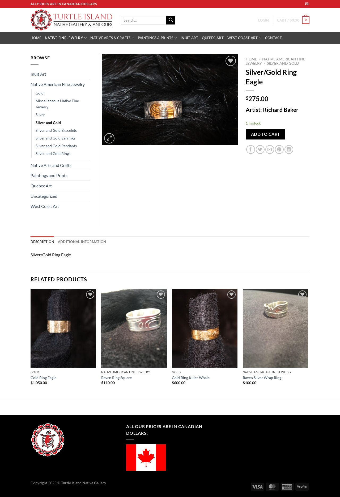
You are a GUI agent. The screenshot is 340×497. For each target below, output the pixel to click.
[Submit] (170, 20)
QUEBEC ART (213, 38)
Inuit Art (38, 73)
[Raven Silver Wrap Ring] (275, 328)
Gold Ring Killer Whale (191, 377)
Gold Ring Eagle (43, 377)
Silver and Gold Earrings (55, 138)
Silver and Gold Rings (53, 153)
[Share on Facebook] (250, 149)
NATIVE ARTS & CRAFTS (112, 37)
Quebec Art (41, 185)
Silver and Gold (283, 63)
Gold (40, 93)
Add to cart (265, 134)
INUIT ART (189, 38)
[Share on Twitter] (260, 149)
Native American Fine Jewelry (58, 84)
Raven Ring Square (116, 377)
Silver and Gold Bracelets (56, 130)
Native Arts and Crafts (51, 165)
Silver (40, 114)
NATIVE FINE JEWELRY (66, 37)
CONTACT (273, 38)
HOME (36, 38)
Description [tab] (42, 242)
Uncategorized (44, 196)
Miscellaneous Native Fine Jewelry (57, 103)
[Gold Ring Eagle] (63, 328)
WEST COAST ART (244, 37)
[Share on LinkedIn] (288, 149)
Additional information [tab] (82, 242)
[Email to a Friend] (269, 149)
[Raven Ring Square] (134, 328)
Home (251, 59)
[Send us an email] (306, 4)
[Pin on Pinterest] (279, 149)
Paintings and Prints (49, 175)
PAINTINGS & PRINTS (157, 37)
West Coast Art (45, 206)
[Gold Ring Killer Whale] (204, 328)
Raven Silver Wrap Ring (262, 377)
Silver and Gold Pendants (56, 145)
